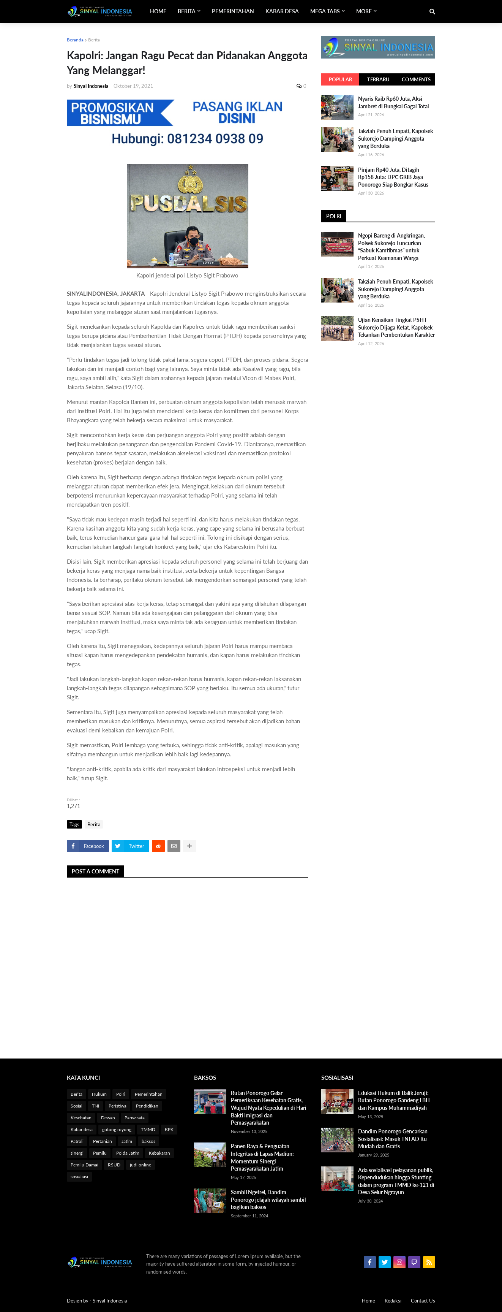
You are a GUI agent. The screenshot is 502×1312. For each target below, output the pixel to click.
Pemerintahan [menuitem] (233, 11)
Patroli (77, 1141)
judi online (140, 1165)
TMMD (148, 1129)
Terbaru (378, 79)
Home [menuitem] (158, 11)
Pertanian (102, 1141)
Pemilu (100, 1153)
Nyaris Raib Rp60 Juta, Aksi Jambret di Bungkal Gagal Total (393, 102)
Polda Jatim (127, 1153)
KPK (169, 1129)
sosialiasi (79, 1176)
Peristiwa (117, 1106)
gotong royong (116, 1129)
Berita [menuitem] (187, 11)
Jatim (127, 1141)
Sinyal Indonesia (110, 1301)
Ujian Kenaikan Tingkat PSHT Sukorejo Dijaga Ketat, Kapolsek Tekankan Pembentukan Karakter (396, 327)
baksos (148, 1141)
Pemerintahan (149, 1094)
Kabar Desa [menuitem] (282, 11)
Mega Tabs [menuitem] (325, 11)
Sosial (76, 1106)
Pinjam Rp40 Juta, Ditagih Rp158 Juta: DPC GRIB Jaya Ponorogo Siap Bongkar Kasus (393, 177)
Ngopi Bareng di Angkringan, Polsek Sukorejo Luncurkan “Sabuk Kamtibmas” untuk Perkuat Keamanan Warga (391, 246)
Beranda (75, 40)
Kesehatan (81, 1117)
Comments (416, 79)
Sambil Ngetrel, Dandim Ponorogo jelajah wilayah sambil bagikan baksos (268, 1199)
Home (368, 1301)
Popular (340, 79)
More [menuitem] (364, 11)
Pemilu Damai (84, 1165)
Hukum (99, 1094)
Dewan (108, 1117)
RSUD (114, 1165)
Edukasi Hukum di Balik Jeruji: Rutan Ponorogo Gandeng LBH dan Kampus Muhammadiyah (394, 1100)
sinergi (77, 1153)
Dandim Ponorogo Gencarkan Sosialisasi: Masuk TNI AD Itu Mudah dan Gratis (393, 1138)
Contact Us (423, 1301)
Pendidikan (147, 1106)
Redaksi (393, 1301)
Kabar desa (82, 1129)
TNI (95, 1106)
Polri (120, 1094)
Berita (94, 40)
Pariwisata (135, 1117)
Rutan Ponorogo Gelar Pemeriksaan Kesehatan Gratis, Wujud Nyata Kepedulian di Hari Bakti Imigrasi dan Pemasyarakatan (268, 1108)
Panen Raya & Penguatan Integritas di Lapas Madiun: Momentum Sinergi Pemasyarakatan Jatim (262, 1157)
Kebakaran (159, 1153)
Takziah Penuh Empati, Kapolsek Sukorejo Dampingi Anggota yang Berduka (395, 138)
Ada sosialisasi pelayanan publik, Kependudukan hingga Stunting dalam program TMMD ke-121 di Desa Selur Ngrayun (396, 1181)
